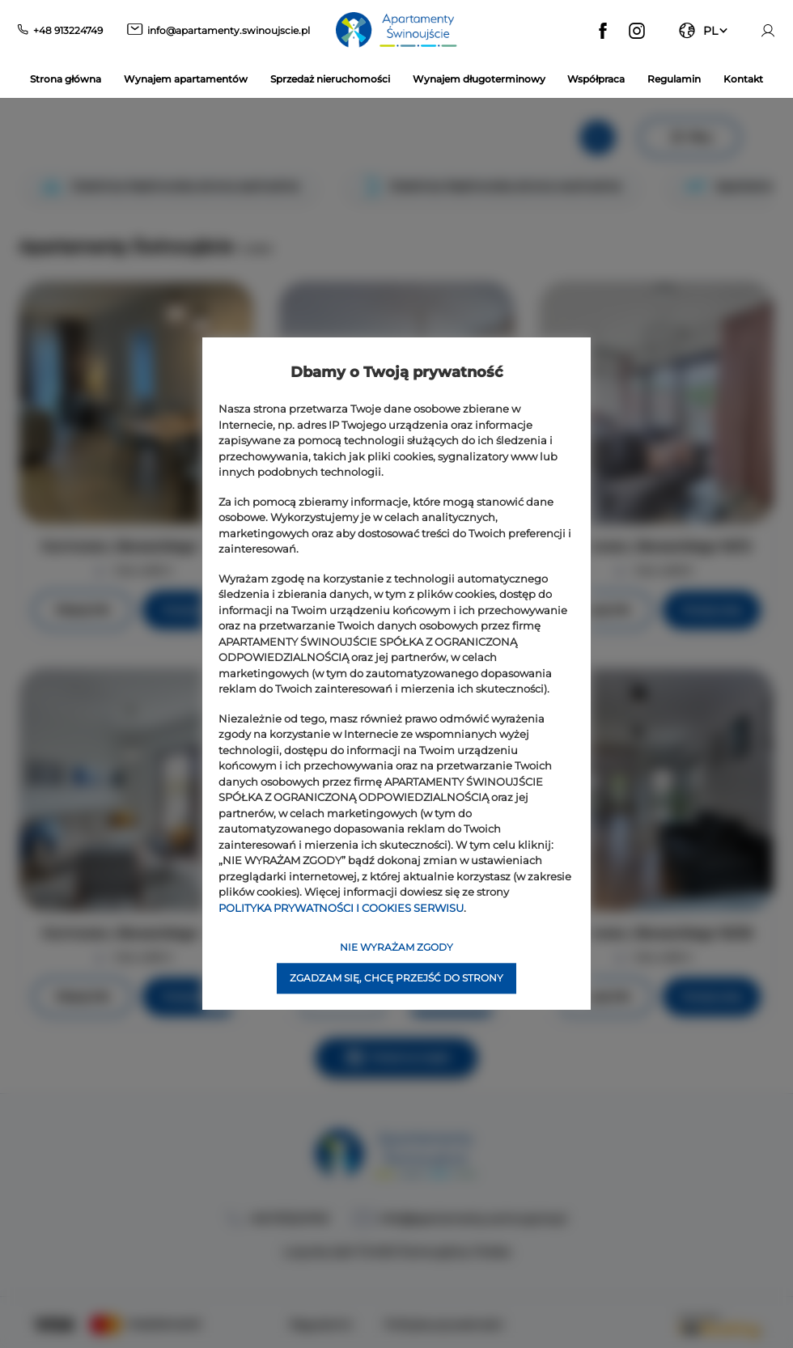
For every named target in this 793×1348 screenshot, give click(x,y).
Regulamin (674, 79)
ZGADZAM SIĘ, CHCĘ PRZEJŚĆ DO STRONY (396, 979)
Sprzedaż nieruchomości (330, 79)
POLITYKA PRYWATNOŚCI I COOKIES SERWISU (341, 907)
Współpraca (596, 79)
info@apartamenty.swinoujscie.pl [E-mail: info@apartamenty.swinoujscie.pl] (228, 30)
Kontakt (743, 79)
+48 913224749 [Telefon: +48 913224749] (68, 30)
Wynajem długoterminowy (479, 79)
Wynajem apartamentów (186, 79)
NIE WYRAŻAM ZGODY (396, 948)
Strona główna (65, 79)
